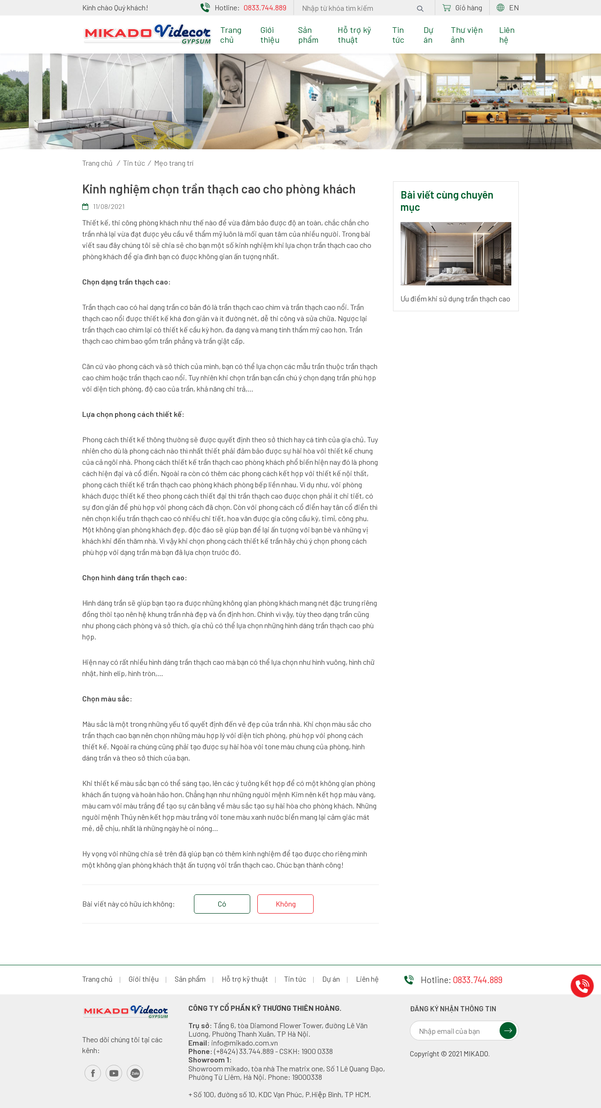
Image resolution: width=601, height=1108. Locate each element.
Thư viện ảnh (467, 34)
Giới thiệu (269, 34)
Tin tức (398, 34)
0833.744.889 (265, 7)
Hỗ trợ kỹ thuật (354, 34)
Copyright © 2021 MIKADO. (450, 1054)
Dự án (428, 34)
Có (222, 903)
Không (286, 903)
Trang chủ (230, 34)
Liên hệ (507, 34)
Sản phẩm (308, 34)
